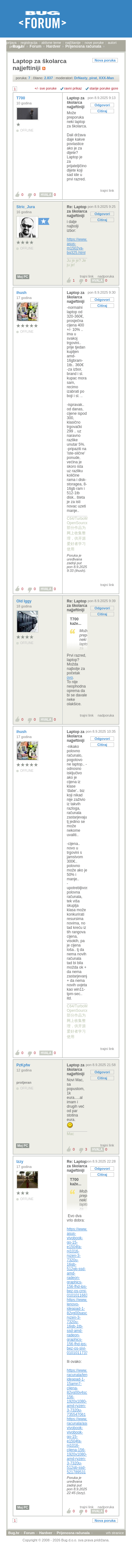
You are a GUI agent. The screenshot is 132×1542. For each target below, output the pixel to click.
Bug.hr (13, 1533)
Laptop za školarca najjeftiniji (75, 102)
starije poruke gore (103, 88)
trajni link (107, 190)
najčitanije (73, 42)
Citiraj (102, 111)
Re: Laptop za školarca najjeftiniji (77, 211)
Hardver (45, 1533)
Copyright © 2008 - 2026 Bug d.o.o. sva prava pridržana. (66, 1540)
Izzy (20, 1161)
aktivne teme (51, 42)
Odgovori (102, 105)
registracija (28, 42)
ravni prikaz (73, 88)
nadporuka (106, 276)
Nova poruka (105, 60)
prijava (11, 42)
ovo (70, 677)
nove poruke (94, 42)
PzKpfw (23, 1065)
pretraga (15, 46)
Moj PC (22, 276)
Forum (29, 1533)
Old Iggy (24, 601)
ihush (21, 292)
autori (112, 42)
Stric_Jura (26, 207)
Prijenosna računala (73, 1533)
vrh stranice (115, 1533)
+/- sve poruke (46, 88)
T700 (21, 98)
